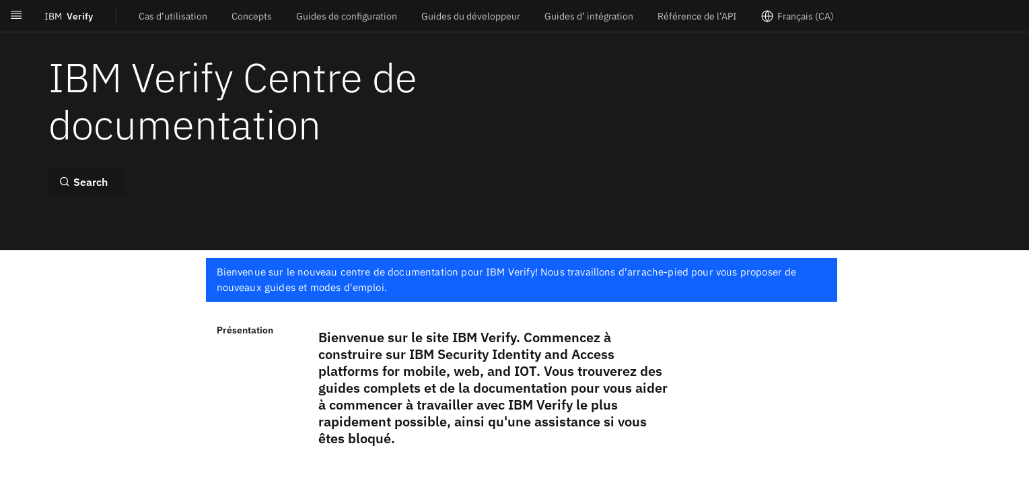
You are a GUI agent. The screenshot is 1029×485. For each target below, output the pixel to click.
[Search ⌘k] (86, 181)
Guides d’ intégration (588, 16)
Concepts (252, 16)
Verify (68, 16)
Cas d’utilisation (173, 16)
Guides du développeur (470, 16)
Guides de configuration (346, 16)
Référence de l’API (697, 16)
